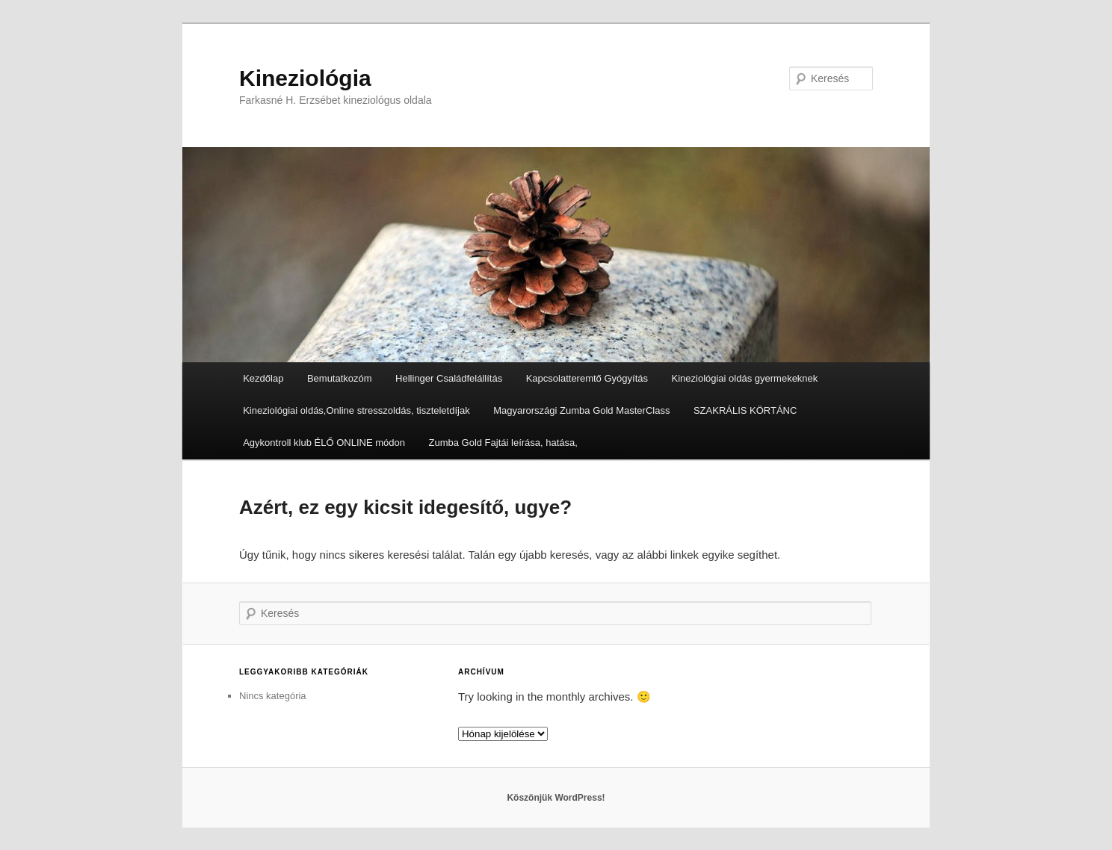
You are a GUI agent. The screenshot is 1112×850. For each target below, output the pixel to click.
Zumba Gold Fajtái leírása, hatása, (502, 442)
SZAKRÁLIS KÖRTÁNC (745, 410)
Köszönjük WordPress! (556, 797)
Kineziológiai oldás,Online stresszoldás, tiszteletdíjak (356, 410)
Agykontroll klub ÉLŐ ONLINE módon (324, 442)
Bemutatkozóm (339, 378)
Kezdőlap (263, 378)
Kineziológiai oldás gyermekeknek (745, 378)
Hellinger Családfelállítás (448, 378)
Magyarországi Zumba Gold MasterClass (581, 410)
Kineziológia (305, 78)
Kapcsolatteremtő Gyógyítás (587, 378)
